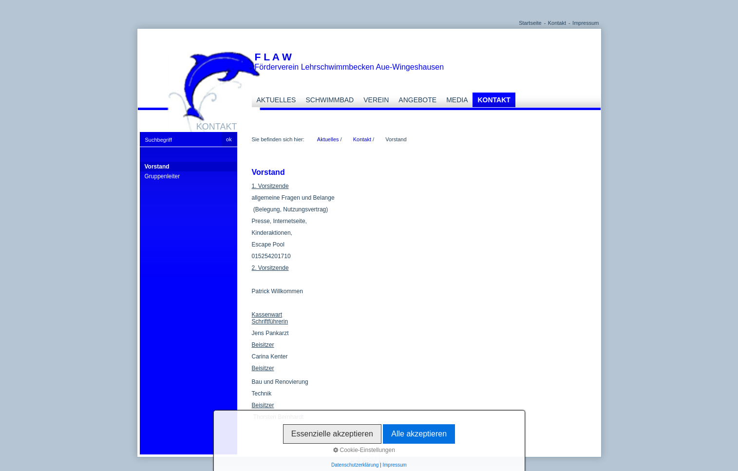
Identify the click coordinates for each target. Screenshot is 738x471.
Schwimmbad (329, 100)
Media (457, 100)
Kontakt (557, 23)
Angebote (417, 100)
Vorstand (157, 166)
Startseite (530, 23)
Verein (376, 100)
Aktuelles (276, 100)
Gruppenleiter (162, 176)
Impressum (585, 23)
